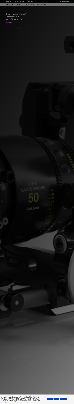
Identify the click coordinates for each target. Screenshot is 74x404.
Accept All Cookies (63, 399)
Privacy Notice (9, 402)
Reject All (56, 399)
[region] (37, 399)
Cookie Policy (4, 402)
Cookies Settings (49, 399)
